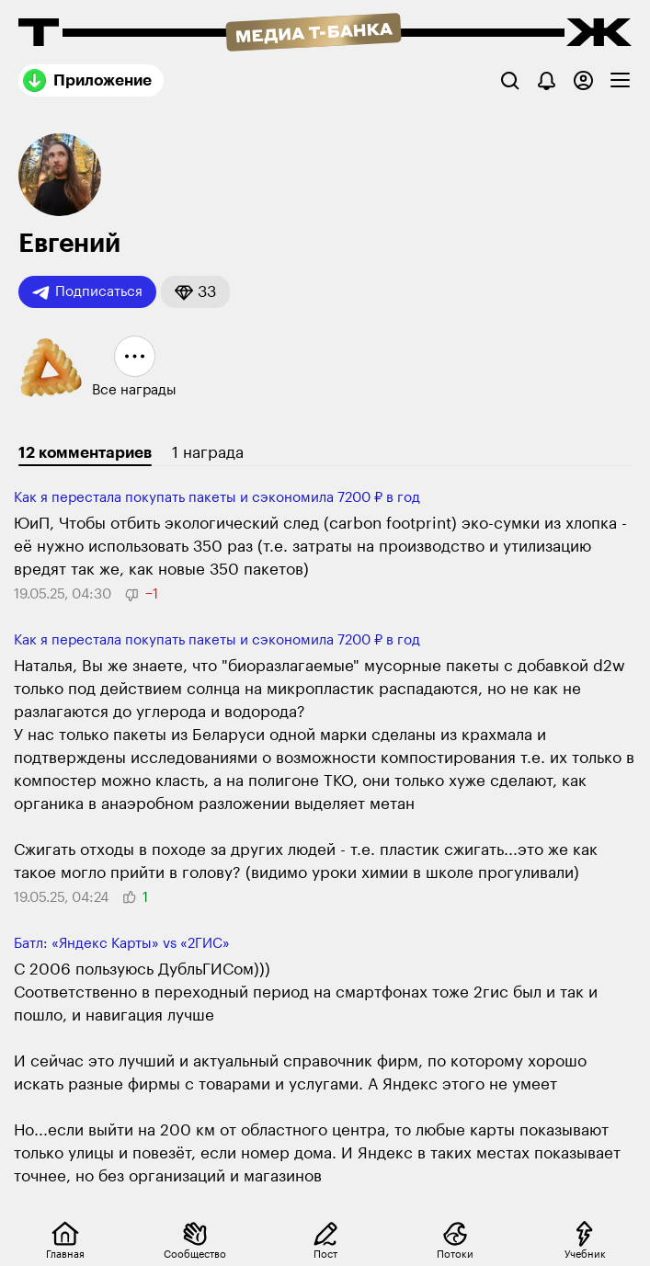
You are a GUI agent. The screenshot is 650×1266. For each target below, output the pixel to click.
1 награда (208, 453)
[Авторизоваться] (583, 80)
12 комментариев (85, 453)
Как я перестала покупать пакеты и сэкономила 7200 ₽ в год (217, 498)
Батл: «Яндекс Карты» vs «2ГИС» (122, 944)
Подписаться (87, 292)
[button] (195, 292)
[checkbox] (620, 80)
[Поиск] (509, 80)
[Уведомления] (546, 80)
